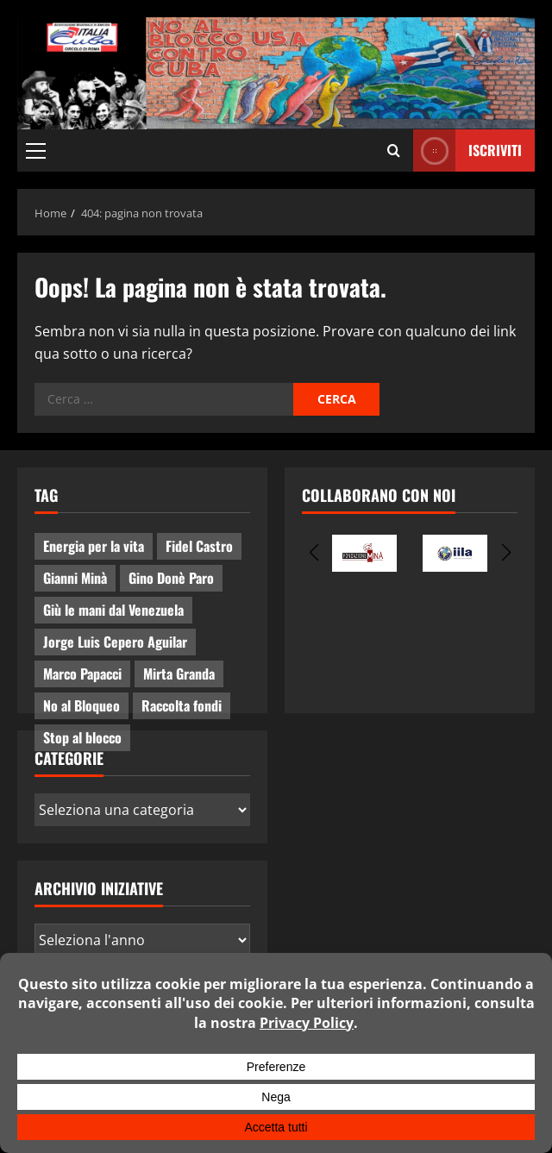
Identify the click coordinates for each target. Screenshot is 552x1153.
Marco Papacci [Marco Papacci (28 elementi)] (82, 673)
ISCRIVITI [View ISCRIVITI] (467, 150)
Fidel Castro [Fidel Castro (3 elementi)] (199, 546)
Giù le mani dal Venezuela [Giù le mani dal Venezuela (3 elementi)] (113, 609)
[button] (35, 151)
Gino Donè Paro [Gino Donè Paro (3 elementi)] (171, 577)
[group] (364, 553)
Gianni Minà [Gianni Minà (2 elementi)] (75, 577)
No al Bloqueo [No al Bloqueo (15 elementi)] (81, 705)
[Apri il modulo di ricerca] (393, 151)
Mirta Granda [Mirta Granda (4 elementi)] (179, 673)
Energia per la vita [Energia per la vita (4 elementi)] (93, 546)
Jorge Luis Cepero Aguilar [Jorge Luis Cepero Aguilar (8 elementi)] (115, 641)
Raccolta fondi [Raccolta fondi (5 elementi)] (181, 705)
